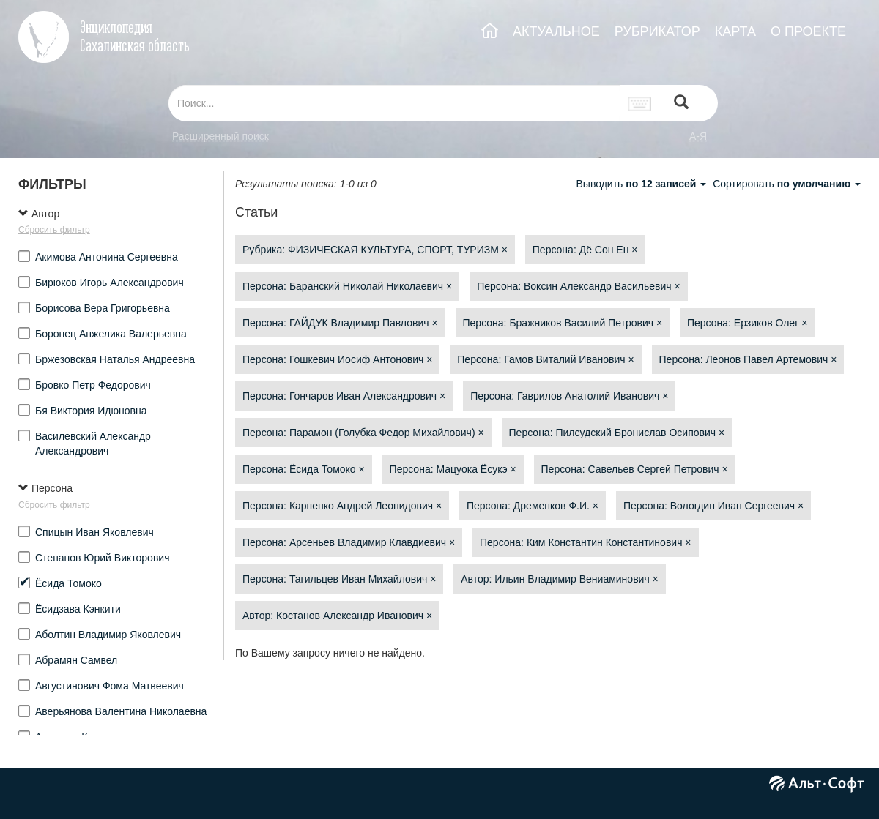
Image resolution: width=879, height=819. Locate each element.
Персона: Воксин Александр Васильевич (578, 286)
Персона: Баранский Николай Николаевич (347, 286)
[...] (394, 103)
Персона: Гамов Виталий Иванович (545, 359)
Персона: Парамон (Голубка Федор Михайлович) (363, 432)
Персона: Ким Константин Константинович (585, 542)
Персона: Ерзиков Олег (747, 323)
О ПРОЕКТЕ (808, 31)
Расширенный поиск (220, 136)
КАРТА (735, 31)
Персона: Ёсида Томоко (303, 469)
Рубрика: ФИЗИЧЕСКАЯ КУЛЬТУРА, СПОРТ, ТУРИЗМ (375, 249)
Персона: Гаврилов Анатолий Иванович (569, 396)
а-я (698, 136)
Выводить (642, 184)
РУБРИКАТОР (657, 31)
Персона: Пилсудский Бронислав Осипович (617, 432)
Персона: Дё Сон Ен (585, 249)
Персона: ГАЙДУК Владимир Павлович (340, 323)
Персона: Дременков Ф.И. (532, 506)
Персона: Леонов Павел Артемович (748, 359)
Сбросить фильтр (54, 230)
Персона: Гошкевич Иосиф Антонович (337, 359)
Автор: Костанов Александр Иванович (337, 615)
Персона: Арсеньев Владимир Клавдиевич (348, 542)
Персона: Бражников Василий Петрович (563, 323)
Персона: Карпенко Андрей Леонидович (342, 506)
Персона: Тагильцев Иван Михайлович (339, 579)
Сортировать (787, 184)
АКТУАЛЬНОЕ (556, 31)
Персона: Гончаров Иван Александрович (343, 396)
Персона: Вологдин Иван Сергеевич (713, 506)
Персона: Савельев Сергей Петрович (634, 469)
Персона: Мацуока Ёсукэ (453, 469)
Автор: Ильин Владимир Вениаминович (560, 579)
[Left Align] (681, 103)
